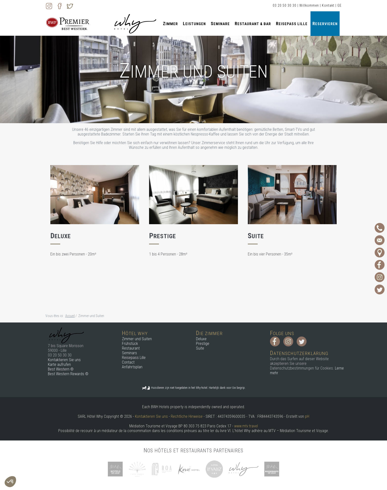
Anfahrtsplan (132, 367)
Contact (128, 362)
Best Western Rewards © (68, 374)
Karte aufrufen (59, 364)
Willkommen (309, 5)
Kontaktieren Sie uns (64, 359)
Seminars (129, 353)
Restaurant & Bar (253, 23)
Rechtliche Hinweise (187, 416)
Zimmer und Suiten (137, 339)
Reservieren (325, 23)
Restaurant (131, 348)
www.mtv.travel (246, 426)
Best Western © (61, 369)
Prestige (202, 343)
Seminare (220, 23)
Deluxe (201, 339)
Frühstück (130, 343)
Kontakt (328, 5)
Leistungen (194, 23)
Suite (200, 348)
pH (307, 416)
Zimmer (170, 23)
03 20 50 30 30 (284, 5)
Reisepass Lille (292, 23)
